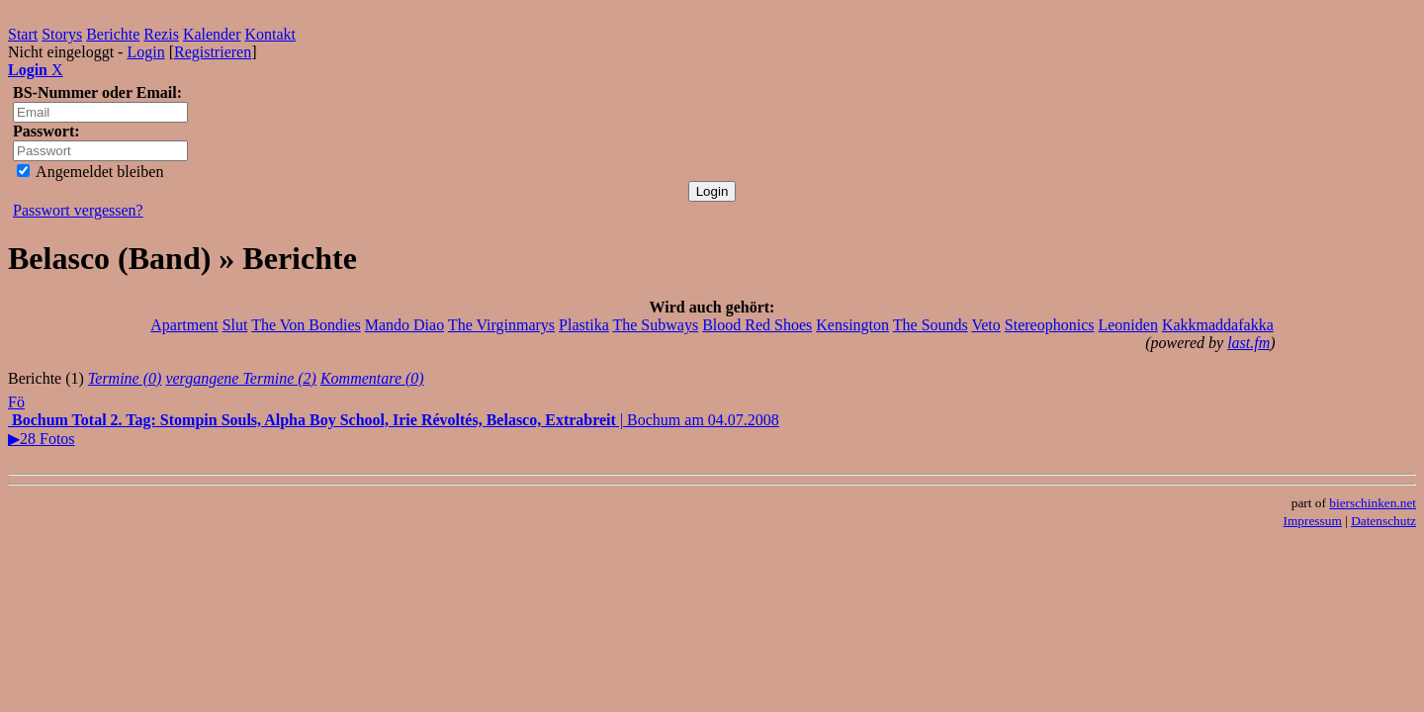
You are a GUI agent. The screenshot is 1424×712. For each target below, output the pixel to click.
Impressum (1313, 520)
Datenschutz (1383, 520)
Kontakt (271, 34)
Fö (16, 402)
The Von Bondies (306, 324)
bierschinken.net (1372, 502)
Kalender (212, 34)
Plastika (584, 324)
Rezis (161, 34)
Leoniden (1127, 324)
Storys (62, 34)
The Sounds (930, 324)
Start (23, 34)
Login (145, 52)
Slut (235, 324)
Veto (985, 324)
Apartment (184, 324)
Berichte (112, 34)
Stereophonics (1050, 324)
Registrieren (212, 52)
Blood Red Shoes (757, 324)
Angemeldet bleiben (90, 171)
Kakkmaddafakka (1218, 324)
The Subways (655, 324)
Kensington (852, 324)
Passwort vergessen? (78, 210)
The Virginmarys (501, 324)
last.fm (1248, 342)
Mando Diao (404, 324)
